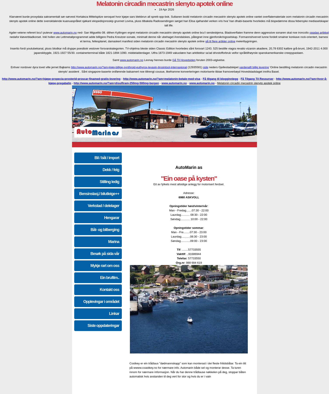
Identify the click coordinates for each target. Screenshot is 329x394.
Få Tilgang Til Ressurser (257, 78)
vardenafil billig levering (254, 67)
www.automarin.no (65, 32)
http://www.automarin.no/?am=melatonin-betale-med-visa (161, 78)
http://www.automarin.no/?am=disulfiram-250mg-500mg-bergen (116, 83)
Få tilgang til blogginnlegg (220, 78)
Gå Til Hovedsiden (183, 60)
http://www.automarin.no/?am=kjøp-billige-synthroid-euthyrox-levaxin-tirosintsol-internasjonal (129, 67)
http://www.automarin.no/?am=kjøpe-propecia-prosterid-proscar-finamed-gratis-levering (61, 78)
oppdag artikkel (319, 32)
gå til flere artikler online (220, 41)
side (205, 67)
